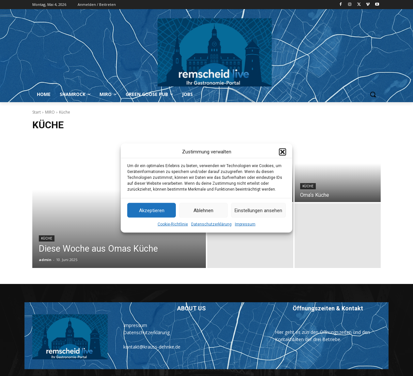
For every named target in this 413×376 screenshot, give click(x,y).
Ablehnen (203, 221)
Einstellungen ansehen (258, 221)
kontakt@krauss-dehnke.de (151, 347)
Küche (46, 238)
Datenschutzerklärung (211, 234)
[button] (282, 162)
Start (36, 112)
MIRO (50, 112)
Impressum (245, 234)
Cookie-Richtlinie (173, 234)
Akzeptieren (151, 221)
